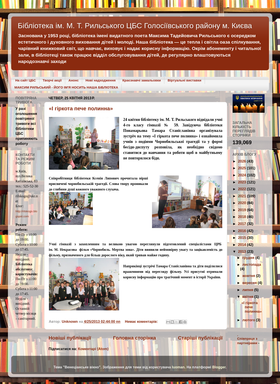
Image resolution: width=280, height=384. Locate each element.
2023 (242, 182)
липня (248, 290)
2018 (242, 217)
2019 (242, 210)
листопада (251, 264)
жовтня (249, 276)
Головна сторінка (134, 338)
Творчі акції (52, 80)
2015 (242, 238)
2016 (242, 231)
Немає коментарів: (142, 321)
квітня (248, 297)
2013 (242, 251)
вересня (250, 283)
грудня (248, 258)
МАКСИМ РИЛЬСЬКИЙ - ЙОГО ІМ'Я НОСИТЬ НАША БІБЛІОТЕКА (66, 87)
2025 (242, 168)
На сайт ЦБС (25, 80)
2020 (242, 203)
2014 (242, 245)
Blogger (219, 367)
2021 (242, 196)
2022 (242, 189)
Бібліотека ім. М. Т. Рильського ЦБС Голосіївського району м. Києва (135, 25)
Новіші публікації (70, 338)
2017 (242, 224)
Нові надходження (100, 80)
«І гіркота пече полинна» (81, 108)
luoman (178, 367)
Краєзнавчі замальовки (141, 80)
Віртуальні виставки (184, 80)
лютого (249, 320)
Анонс (74, 80)
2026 (242, 161)
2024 (242, 175)
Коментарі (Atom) (93, 349)
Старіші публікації (200, 338)
